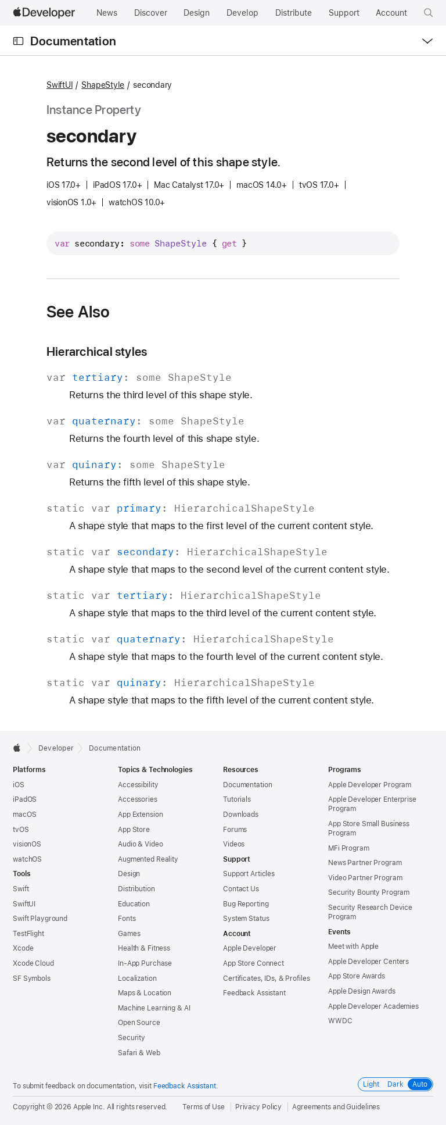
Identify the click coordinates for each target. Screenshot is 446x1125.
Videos (233, 844)
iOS (18, 785)
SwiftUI (59, 85)
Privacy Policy (258, 1107)
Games (129, 934)
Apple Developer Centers (368, 962)
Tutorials (237, 799)
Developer (56, 748)
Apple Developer (249, 948)
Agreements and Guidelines (336, 1107)
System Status (246, 919)
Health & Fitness (144, 948)
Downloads (240, 814)
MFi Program (348, 848)
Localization (137, 978)
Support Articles (249, 874)
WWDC (340, 1021)
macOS (24, 814)
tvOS (21, 830)
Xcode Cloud (33, 963)
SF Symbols (32, 978)
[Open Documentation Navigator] (18, 41)
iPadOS (25, 799)
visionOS (27, 844)
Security (131, 1038)
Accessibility (138, 785)
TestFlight (28, 934)
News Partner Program (365, 863)
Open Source (139, 1023)
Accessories (137, 799)
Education (134, 904)
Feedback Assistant (254, 993)
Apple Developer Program (369, 785)
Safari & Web (139, 1053)
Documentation (73, 41)
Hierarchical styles (96, 351)
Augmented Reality (148, 859)
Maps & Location (144, 993)
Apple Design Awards (361, 991)
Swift (20, 889)
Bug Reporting (245, 904)
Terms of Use (203, 1107)
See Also (78, 311)
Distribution (136, 889)
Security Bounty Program (368, 892)
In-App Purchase (145, 963)
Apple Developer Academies (373, 1006)
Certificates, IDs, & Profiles (266, 978)
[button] (428, 13)
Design (129, 874)
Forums (235, 830)
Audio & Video (140, 844)
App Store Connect (253, 963)
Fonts (126, 919)
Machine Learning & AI (154, 1008)
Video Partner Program (365, 878)
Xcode (23, 948)
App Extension (140, 814)
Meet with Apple (353, 946)
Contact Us (241, 889)
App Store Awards (356, 976)
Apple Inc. (89, 1107)
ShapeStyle (102, 85)
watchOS (27, 859)
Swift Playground (40, 919)
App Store (134, 830)
